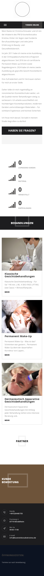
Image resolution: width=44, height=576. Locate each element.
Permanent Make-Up (18, 336)
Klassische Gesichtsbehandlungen (20, 275)
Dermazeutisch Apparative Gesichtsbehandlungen (22, 400)
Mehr (7, 292)
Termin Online (32, 25)
